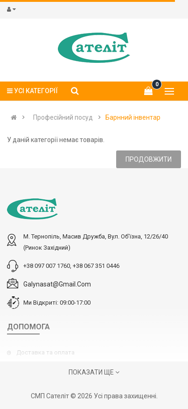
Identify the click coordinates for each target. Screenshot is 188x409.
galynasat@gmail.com (57, 284)
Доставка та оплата (45, 352)
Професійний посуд (63, 117)
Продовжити (148, 159)
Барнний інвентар (132, 117)
